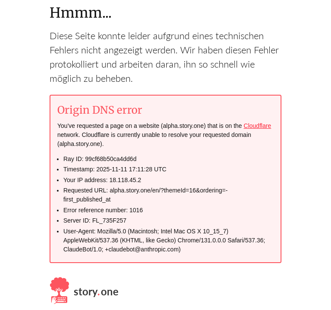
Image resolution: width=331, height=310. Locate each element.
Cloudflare (257, 125)
